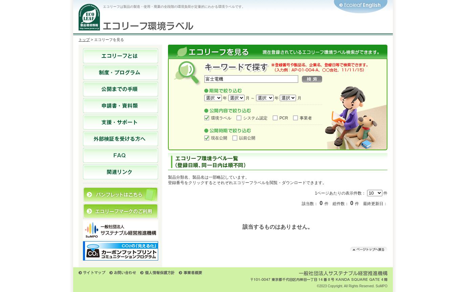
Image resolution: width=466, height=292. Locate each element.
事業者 (306, 118)
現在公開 (219, 138)
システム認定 (255, 118)
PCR (283, 118)
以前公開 (247, 138)
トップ (84, 40)
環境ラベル (221, 118)
